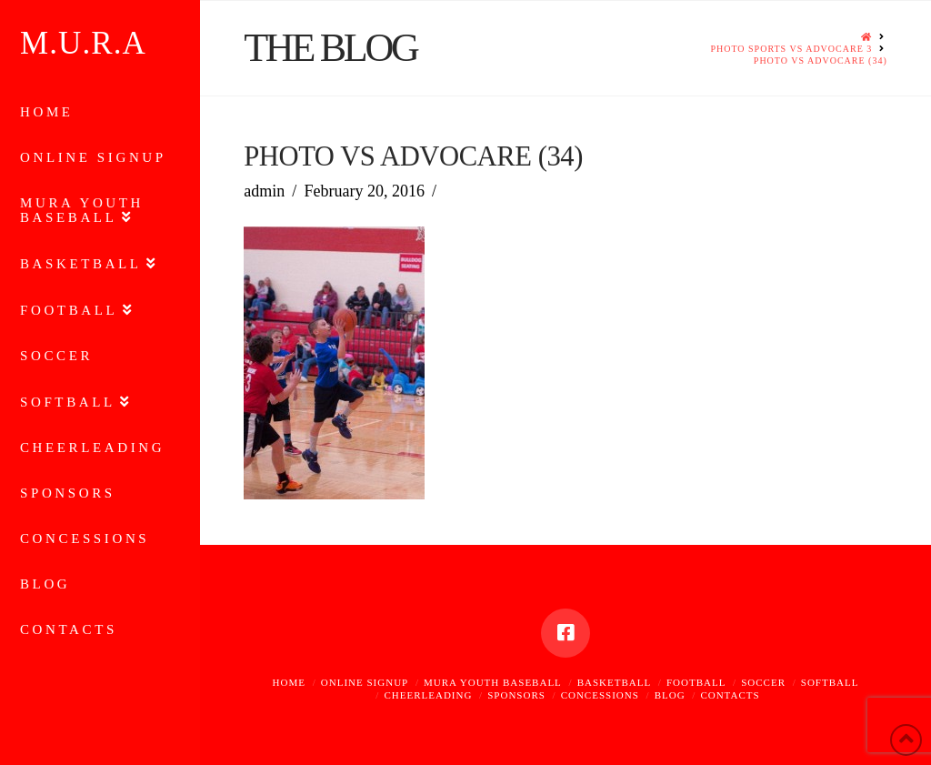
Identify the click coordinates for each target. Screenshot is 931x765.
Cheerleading (428, 695)
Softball (830, 682)
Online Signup (364, 682)
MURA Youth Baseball (493, 682)
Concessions (600, 695)
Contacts (729, 695)
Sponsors (516, 695)
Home (289, 682)
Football (696, 682)
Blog (670, 695)
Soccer (763, 682)
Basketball (614, 682)
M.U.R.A (83, 43)
